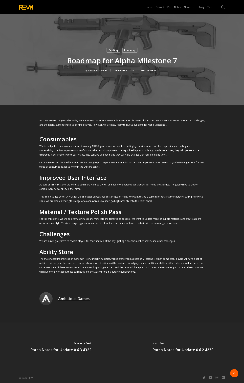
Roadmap (129, 50)
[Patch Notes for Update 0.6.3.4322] (61, 347)
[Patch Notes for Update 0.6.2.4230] (183, 347)
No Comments (148, 70)
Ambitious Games (97, 70)
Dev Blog (113, 50)
